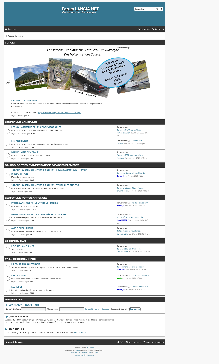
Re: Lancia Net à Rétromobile (129, 249)
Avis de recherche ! (22, 228)
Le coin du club (15, 241)
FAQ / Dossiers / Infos (20, 259)
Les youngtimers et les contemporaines (36, 127)
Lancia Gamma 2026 (140, 286)
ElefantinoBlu (122, 234)
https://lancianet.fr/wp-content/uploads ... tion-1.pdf (59, 112)
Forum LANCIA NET (80, 8)
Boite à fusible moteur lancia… (129, 231)
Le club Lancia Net (22, 246)
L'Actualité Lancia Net (25, 100)
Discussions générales (25, 152)
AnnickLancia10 (80, 332)
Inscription (31, 304)
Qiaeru (95, 353)
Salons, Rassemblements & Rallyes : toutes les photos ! (45, 185)
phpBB (78, 350)
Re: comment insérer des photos (130, 267)
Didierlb (120, 143)
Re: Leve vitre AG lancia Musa (129, 130)
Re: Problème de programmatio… (130, 217)
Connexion (15, 304)
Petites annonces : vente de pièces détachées (38, 214)
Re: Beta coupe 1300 (140, 203)
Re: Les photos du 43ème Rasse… (130, 188)
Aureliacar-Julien (123, 133)
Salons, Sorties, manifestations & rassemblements (42, 165)
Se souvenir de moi (120, 309)
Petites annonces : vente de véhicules (34, 203)
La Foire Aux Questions (25, 264)
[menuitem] (158, 29)
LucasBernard (122, 251)
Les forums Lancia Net (21, 122)
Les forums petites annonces (26, 198)
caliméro (121, 269)
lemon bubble (122, 191)
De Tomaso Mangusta (141, 275)
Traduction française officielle (81, 353)
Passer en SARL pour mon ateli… (130, 155)
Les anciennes (19, 141)
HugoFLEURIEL (123, 220)
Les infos (16, 286)
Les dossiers (18, 275)
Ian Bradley (91, 348)
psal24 (119, 278)
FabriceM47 (121, 158)
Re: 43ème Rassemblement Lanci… (131, 173)
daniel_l (120, 176)
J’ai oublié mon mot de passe (97, 309)
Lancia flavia (137, 140)
